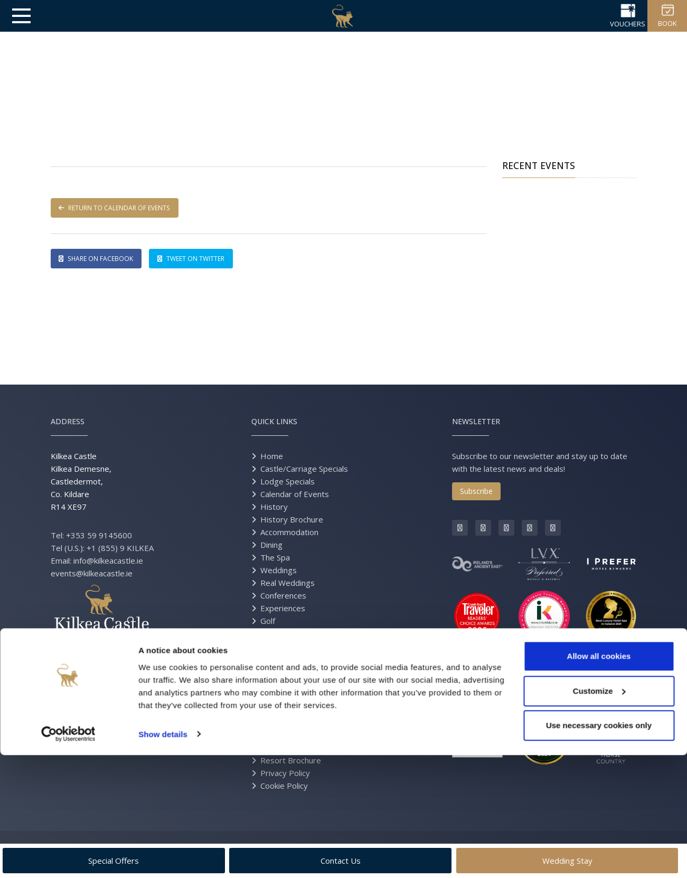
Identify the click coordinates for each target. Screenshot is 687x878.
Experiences (282, 608)
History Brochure (291, 519)
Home (271, 456)
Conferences (283, 595)
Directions (278, 722)
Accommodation (289, 532)
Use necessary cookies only (599, 848)
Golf (267, 620)
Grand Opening (287, 735)
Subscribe (476, 491)
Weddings (278, 570)
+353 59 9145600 (99, 535)
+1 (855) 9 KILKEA (120, 548)
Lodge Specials (287, 481)
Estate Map (281, 747)
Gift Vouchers (284, 658)
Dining (271, 544)
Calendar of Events (294, 494)
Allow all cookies (599, 779)
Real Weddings (287, 582)
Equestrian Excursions (300, 633)
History (274, 506)
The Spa (275, 557)
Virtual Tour (281, 684)
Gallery (273, 671)
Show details (162, 857)
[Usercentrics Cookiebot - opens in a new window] (68, 857)
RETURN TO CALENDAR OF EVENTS (117, 207)
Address (67, 421)
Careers (274, 697)
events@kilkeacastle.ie (92, 573)
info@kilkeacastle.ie (108, 560)
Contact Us (280, 709)
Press (271, 646)
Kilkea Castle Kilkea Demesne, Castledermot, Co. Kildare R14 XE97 (81, 481)
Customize (599, 813)
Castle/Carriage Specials (304, 468)
